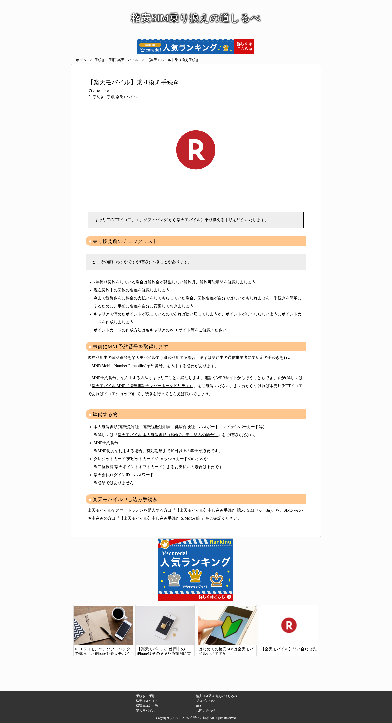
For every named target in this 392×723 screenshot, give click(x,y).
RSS (199, 705)
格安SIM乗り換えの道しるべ (217, 696)
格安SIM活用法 (147, 705)
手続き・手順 (105, 60)
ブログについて (207, 701)
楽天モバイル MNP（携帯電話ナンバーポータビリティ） (143, 386)
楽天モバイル (128, 60)
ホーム (81, 60)
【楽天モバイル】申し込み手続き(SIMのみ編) (161, 518)
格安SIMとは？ (147, 701)
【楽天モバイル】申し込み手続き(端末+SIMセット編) (224, 510)
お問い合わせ (206, 710)
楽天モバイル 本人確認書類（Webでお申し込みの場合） (168, 435)
